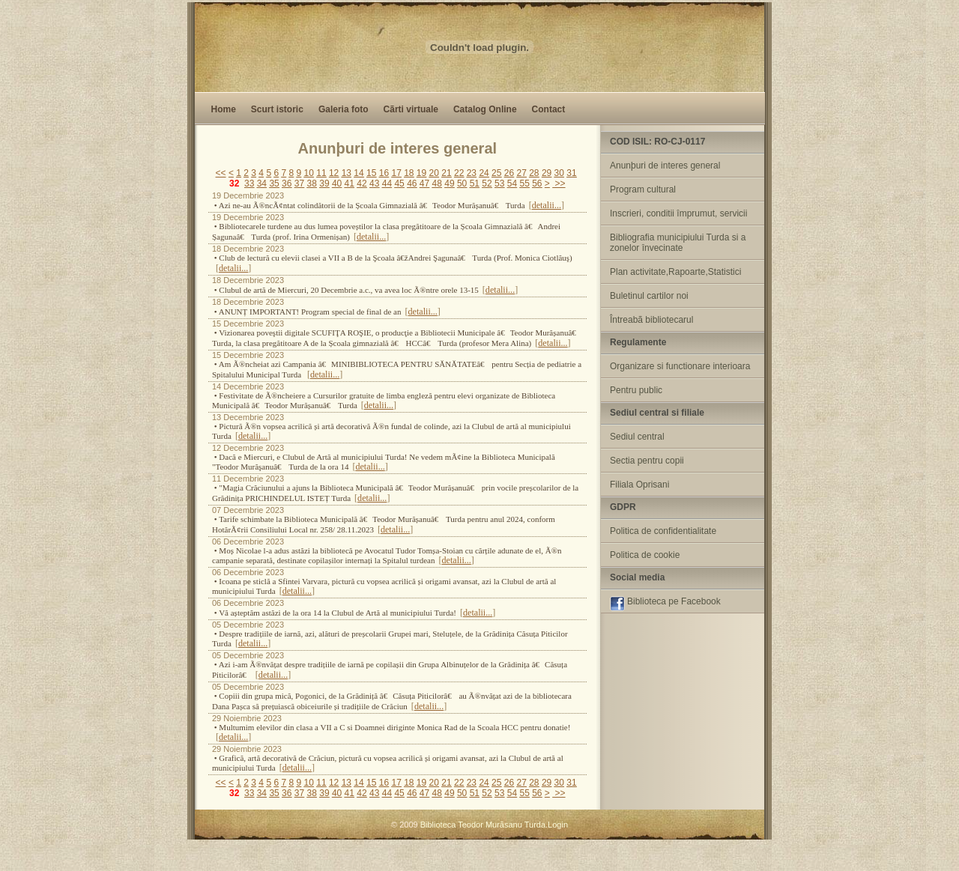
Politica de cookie (645, 555)
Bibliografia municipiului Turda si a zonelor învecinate (677, 242)
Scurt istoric (277, 109)
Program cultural (643, 189)
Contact (549, 109)
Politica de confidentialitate (663, 531)
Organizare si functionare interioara (680, 366)
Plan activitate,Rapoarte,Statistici (675, 272)
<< (221, 173)
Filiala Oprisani (639, 484)
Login (558, 824)
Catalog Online (485, 109)
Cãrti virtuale (411, 109)
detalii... (546, 205)
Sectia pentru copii (647, 460)
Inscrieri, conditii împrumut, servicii (678, 213)
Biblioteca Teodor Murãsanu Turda (482, 824)
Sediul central (637, 436)
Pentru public (636, 390)
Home (223, 109)
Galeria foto (343, 109)
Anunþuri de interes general (665, 165)
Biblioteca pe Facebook (665, 603)
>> (558, 183)
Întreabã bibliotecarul (651, 320)
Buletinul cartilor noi (649, 296)
